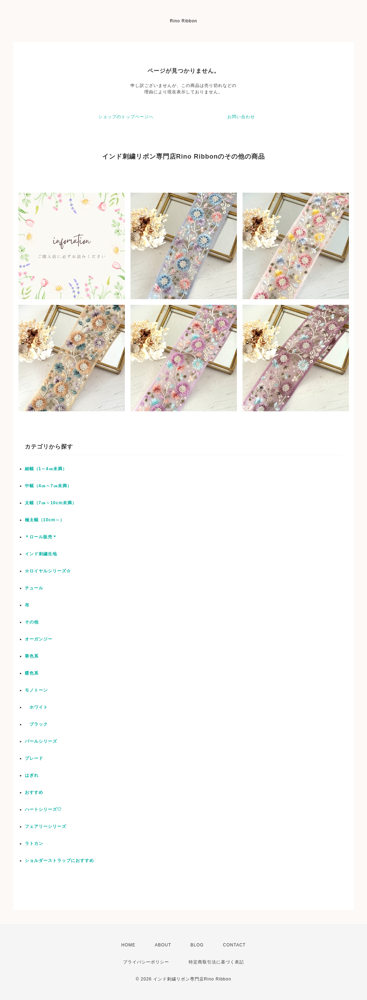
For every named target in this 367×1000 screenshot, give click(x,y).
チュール (34, 588)
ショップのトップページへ (126, 116)
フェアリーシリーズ (45, 826)
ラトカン (34, 843)
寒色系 (32, 656)
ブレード (34, 758)
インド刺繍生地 (41, 553)
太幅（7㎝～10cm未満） (51, 502)
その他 (32, 622)
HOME (128, 945)
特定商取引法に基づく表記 (216, 962)
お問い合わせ (241, 116)
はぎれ (32, 775)
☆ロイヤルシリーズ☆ (48, 570)
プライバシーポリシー (146, 962)
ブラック (36, 724)
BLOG (197, 945)
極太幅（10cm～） (45, 519)
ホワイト (36, 707)
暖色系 (32, 673)
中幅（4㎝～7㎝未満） (48, 485)
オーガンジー (38, 639)
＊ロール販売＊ (41, 536)
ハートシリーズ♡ (43, 809)
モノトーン (36, 690)
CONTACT (234, 945)
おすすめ (34, 792)
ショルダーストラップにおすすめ (59, 860)
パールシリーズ (41, 741)
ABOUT (163, 945)
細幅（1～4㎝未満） (46, 468)
